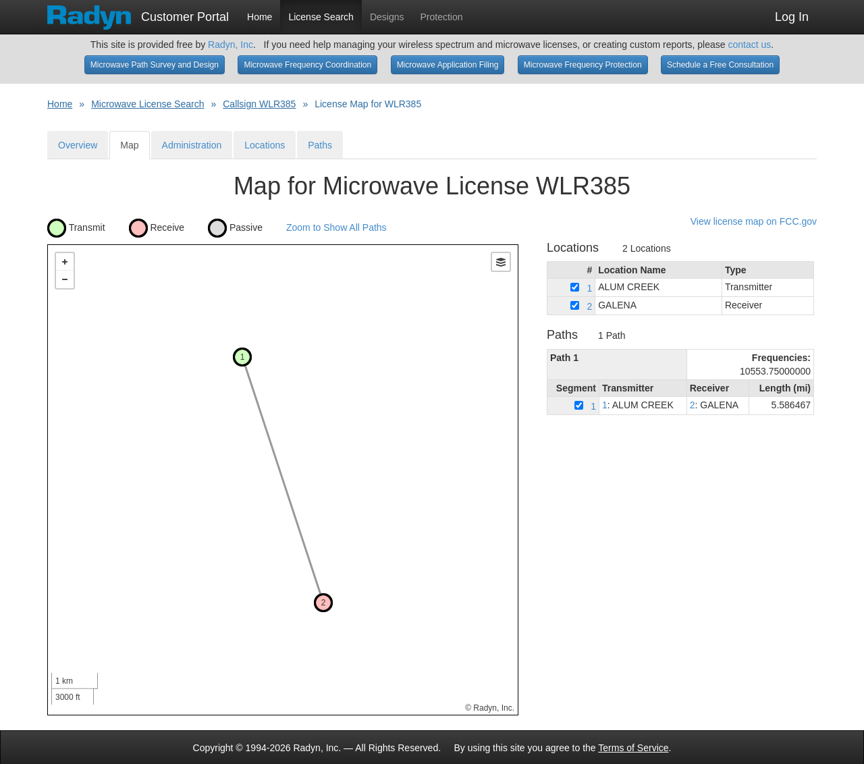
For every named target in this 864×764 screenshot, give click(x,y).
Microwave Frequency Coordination (307, 65)
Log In (792, 17)
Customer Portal (138, 12)
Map (129, 145)
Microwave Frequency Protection (583, 65)
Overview (77, 145)
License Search (321, 16)
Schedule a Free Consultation (720, 65)
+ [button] (65, 262)
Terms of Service (633, 747)
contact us (749, 44)
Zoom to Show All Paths (336, 226)
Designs (387, 16)
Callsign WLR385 (259, 104)
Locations (264, 145)
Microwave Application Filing (448, 65)
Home (259, 16)
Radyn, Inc (230, 44)
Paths (320, 145)
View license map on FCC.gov (754, 221)
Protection (442, 16)
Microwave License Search (147, 104)
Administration (192, 145)
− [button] (65, 279)
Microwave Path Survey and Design (154, 65)
